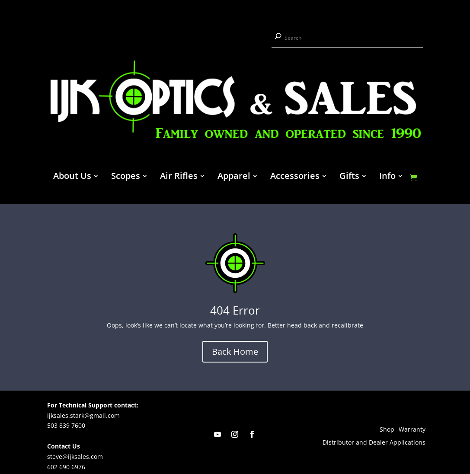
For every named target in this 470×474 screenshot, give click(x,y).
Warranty (412, 429)
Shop (387, 429)
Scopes (125, 177)
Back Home (235, 351)
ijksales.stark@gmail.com (83, 415)
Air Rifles (179, 177)
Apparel (233, 177)
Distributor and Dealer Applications (374, 442)
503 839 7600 (66, 425)
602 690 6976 (66, 467)
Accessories (295, 177)
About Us (72, 177)
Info (387, 177)
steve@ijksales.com (75, 456)
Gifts (349, 177)
